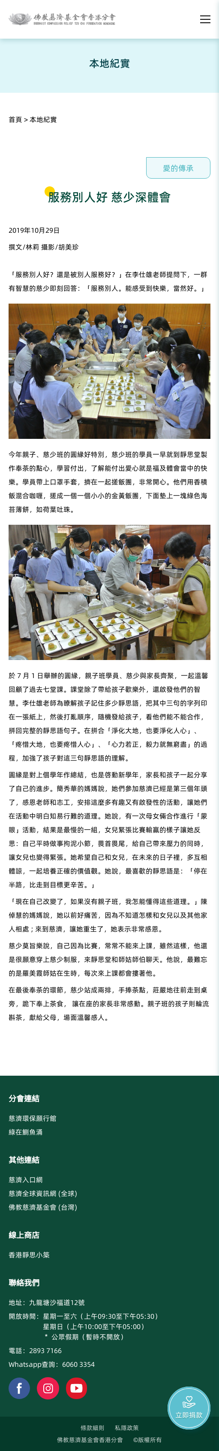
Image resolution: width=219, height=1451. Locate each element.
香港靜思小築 (29, 1254)
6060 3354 (78, 1364)
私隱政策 (127, 1428)
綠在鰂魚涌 (26, 1132)
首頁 (15, 119)
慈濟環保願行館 (33, 1118)
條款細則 (93, 1428)
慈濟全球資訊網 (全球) (43, 1193)
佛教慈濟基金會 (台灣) (43, 1207)
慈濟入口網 (26, 1179)
